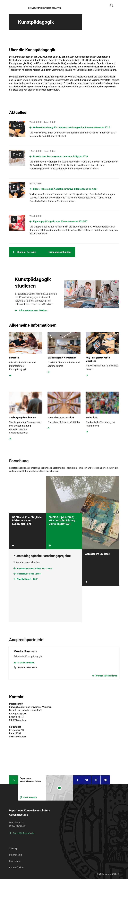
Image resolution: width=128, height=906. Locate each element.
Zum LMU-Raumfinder (24, 806)
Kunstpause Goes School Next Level (34, 541)
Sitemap (13, 821)
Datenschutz (15, 827)
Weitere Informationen (106, 648)
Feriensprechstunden (59, 252)
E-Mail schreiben (25, 635)
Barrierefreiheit (16, 840)
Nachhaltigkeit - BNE (27, 551)
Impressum (14, 834)
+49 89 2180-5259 (27, 640)
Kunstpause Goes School (29, 546)
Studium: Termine (26, 252)
